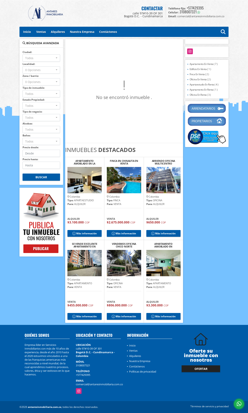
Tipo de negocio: (32, 111)
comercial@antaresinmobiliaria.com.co (99, 384)
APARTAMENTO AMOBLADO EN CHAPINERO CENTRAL (163, 245)
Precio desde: (31, 147)
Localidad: (29, 64)
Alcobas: (28, 123)
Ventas (41, 32)
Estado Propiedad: (34, 99)
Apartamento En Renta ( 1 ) (204, 89)
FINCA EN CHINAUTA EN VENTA (124, 162)
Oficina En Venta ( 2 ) (200, 79)
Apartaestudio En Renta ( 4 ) (204, 84)
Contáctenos (108, 32)
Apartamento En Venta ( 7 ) (204, 64)
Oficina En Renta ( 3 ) (200, 95)
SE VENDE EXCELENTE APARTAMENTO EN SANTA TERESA (84, 245)
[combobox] (41, 58)
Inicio (27, 32)
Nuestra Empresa (82, 32)
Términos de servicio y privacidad (209, 406)
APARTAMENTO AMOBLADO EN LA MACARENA (84, 162)
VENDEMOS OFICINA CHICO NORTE (124, 245)
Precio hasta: (30, 159)
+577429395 (195, 7)
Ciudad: (27, 52)
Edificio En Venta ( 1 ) (200, 69)
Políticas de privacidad (142, 371)
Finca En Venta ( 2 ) (199, 74)
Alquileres (58, 32)
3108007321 (188, 11)
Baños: (27, 135)
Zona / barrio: (31, 76)
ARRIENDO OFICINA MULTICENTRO (163, 162)
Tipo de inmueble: (34, 88)
